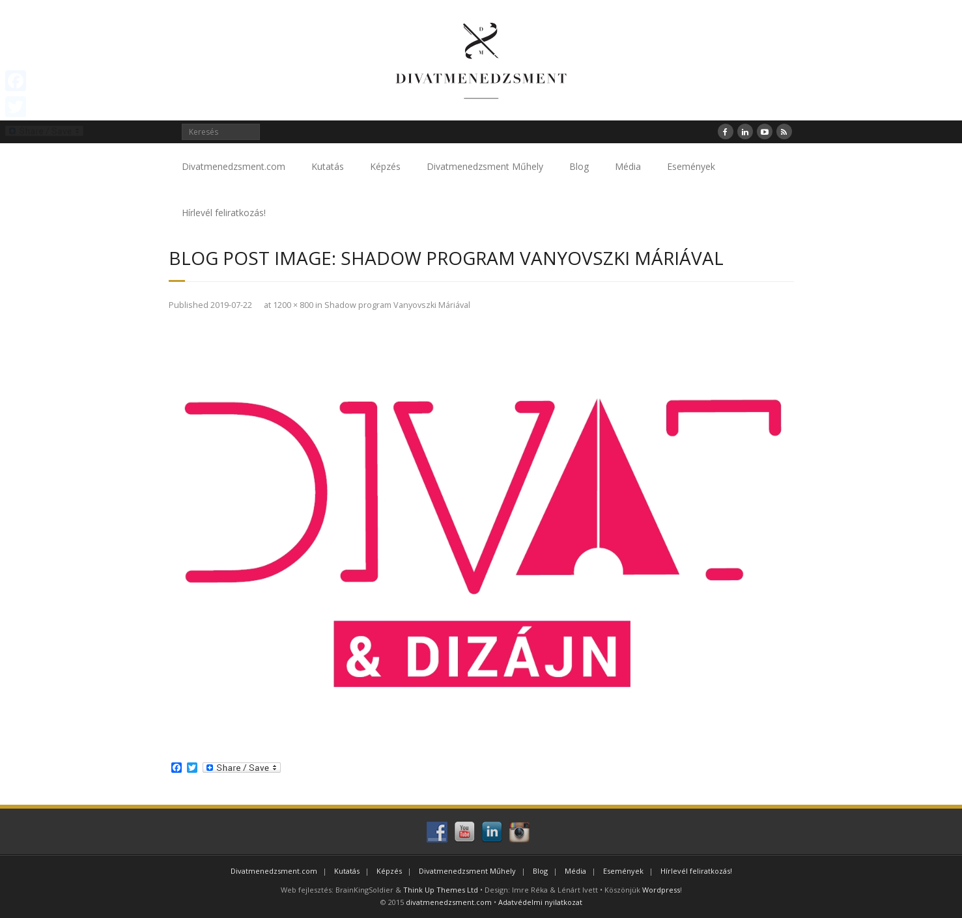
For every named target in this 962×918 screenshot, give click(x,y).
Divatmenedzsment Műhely (485, 166)
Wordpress (661, 890)
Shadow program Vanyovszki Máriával (397, 305)
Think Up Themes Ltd (440, 890)
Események (691, 166)
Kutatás (327, 166)
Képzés (385, 166)
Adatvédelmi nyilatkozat (540, 902)
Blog (579, 166)
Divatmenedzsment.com (233, 166)
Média (628, 166)
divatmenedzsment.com (449, 902)
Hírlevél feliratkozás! (224, 212)
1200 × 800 (293, 305)
